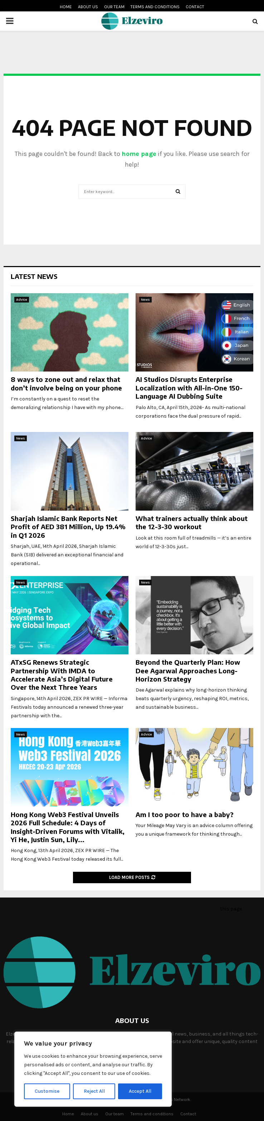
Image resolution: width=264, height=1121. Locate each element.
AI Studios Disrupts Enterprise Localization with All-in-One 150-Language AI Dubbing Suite (189, 387)
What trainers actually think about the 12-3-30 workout (192, 522)
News (145, 300)
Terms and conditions (155, 6)
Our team (114, 6)
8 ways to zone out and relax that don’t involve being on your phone (66, 383)
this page (231, 909)
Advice (21, 300)
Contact (195, 6)
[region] (93, 1069)
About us (88, 6)
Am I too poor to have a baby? (185, 814)
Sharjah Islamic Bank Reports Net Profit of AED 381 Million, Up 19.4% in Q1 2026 (68, 526)
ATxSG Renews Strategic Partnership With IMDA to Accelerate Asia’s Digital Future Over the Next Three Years (62, 674)
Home (66, 6)
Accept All (140, 1091)
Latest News (34, 276)
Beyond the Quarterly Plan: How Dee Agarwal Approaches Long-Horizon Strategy (188, 670)
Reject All (94, 1091)
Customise (47, 1091)
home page (139, 154)
